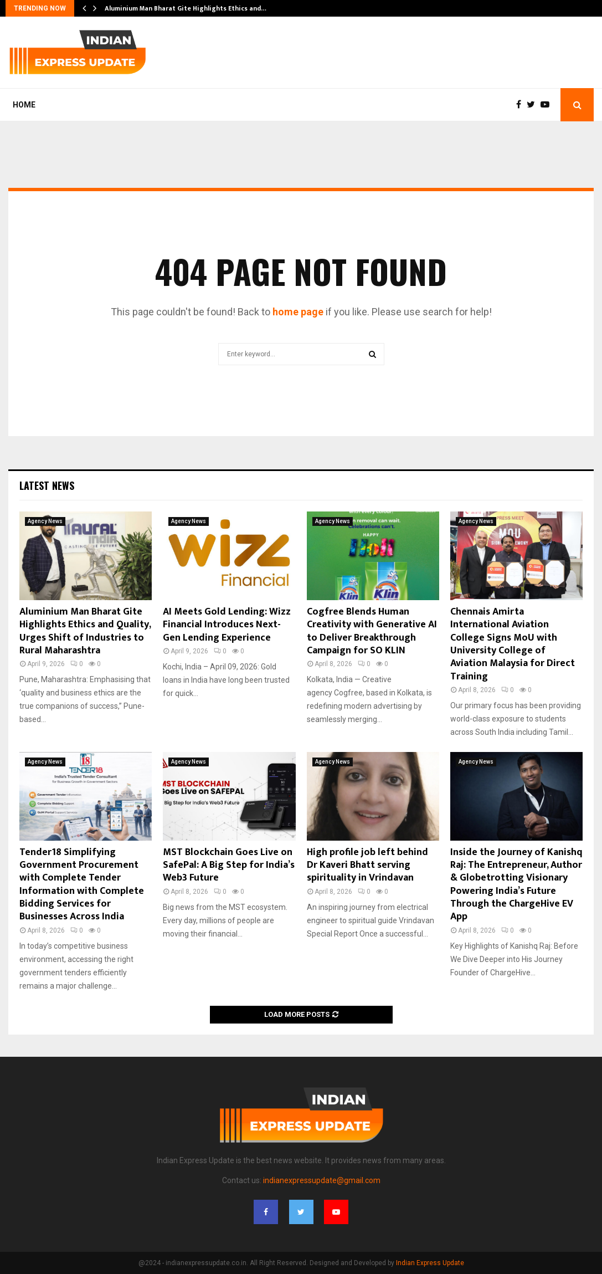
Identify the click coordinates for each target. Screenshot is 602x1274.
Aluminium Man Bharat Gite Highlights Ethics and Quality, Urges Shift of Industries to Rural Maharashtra (85, 631)
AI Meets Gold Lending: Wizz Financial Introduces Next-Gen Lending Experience (227, 624)
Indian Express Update (430, 1263)
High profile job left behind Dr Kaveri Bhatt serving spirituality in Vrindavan (367, 865)
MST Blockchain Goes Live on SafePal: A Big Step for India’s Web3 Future (229, 865)
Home (24, 104)
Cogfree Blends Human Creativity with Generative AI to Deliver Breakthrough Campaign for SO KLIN (372, 631)
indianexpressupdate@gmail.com (321, 1180)
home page (297, 312)
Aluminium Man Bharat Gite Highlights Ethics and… (185, 8)
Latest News (46, 485)
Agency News (45, 521)
